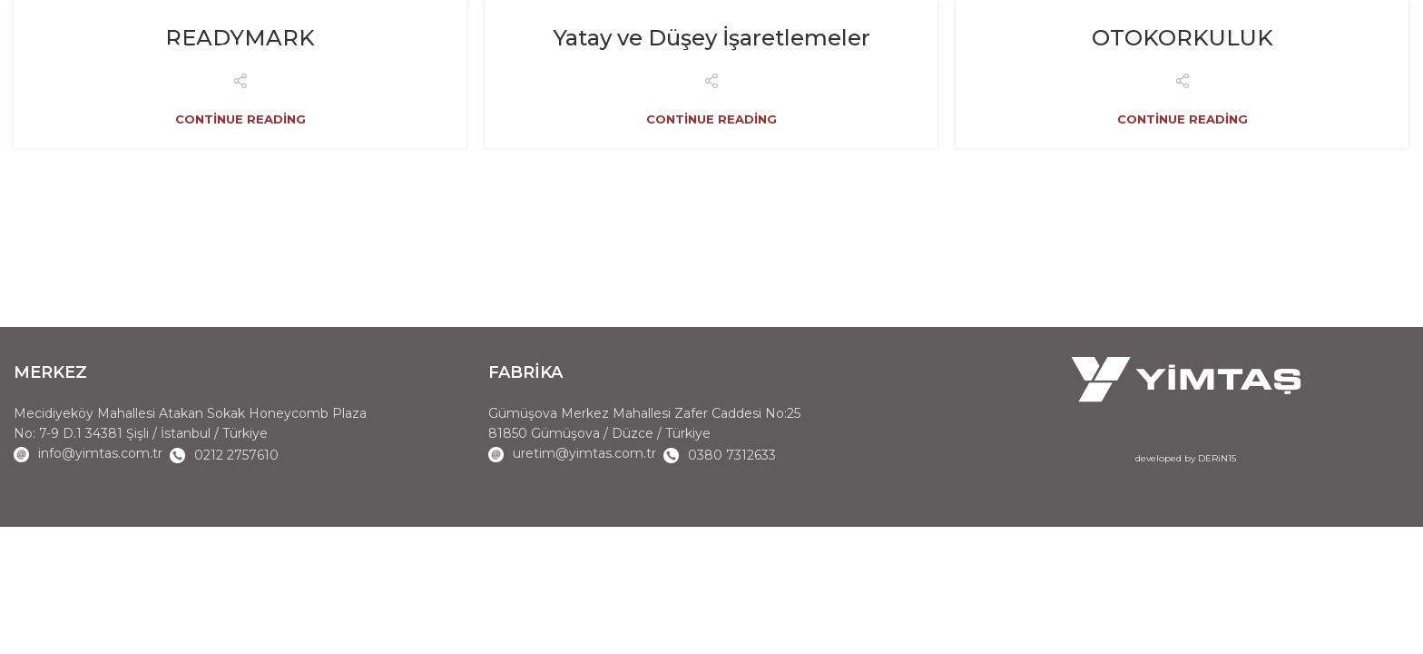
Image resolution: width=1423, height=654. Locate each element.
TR (1373, 59)
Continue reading (240, 119)
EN (1343, 59)
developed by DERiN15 (1185, 458)
